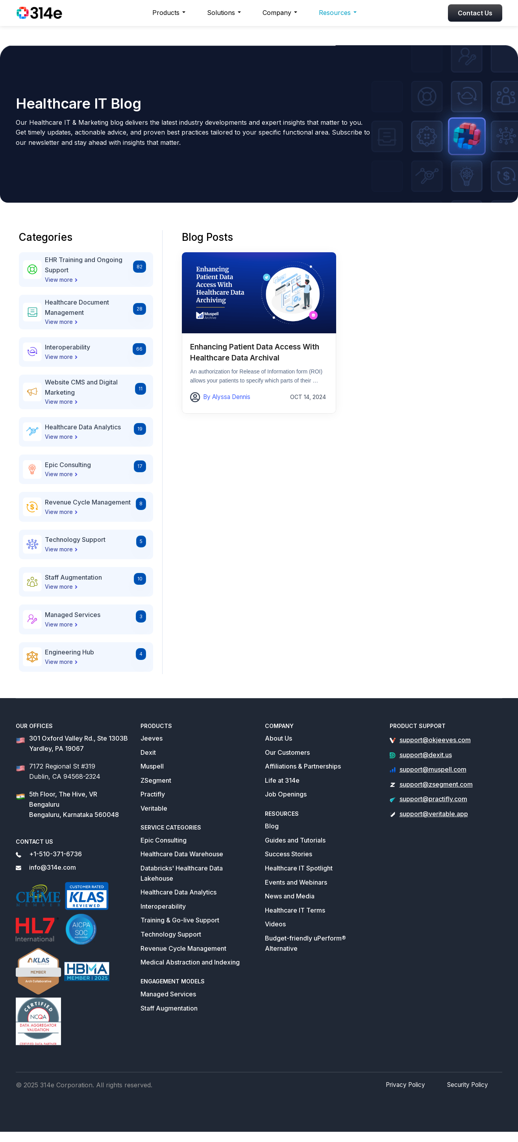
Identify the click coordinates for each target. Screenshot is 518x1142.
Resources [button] (335, 13)
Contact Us (475, 13)
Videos (275, 924)
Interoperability (163, 906)
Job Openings (286, 794)
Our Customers (287, 752)
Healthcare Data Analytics (178, 892)
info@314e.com (52, 867)
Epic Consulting (164, 840)
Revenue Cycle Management (183, 948)
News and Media (289, 896)
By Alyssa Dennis (225, 396)
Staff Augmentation (169, 1008)
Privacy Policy (409, 1094)
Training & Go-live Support (180, 920)
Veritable (154, 808)
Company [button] (277, 13)
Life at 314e (282, 780)
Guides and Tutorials (295, 840)
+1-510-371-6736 (55, 854)
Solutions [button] (221, 13)
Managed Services (168, 994)
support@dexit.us (426, 755)
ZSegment (156, 780)
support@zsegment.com (436, 784)
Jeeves (152, 738)
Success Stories (288, 854)
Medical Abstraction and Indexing (190, 962)
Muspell (152, 766)
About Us (278, 738)
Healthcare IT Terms (295, 910)
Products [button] (165, 13)
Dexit (148, 752)
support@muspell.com (433, 769)
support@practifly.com (433, 799)
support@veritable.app (434, 814)
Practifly (153, 794)
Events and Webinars (296, 882)
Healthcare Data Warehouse (182, 854)
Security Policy (469, 1094)
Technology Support (171, 934)
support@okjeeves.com (435, 740)
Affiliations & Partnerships (303, 766)
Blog (272, 826)
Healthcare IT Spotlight (299, 868)
